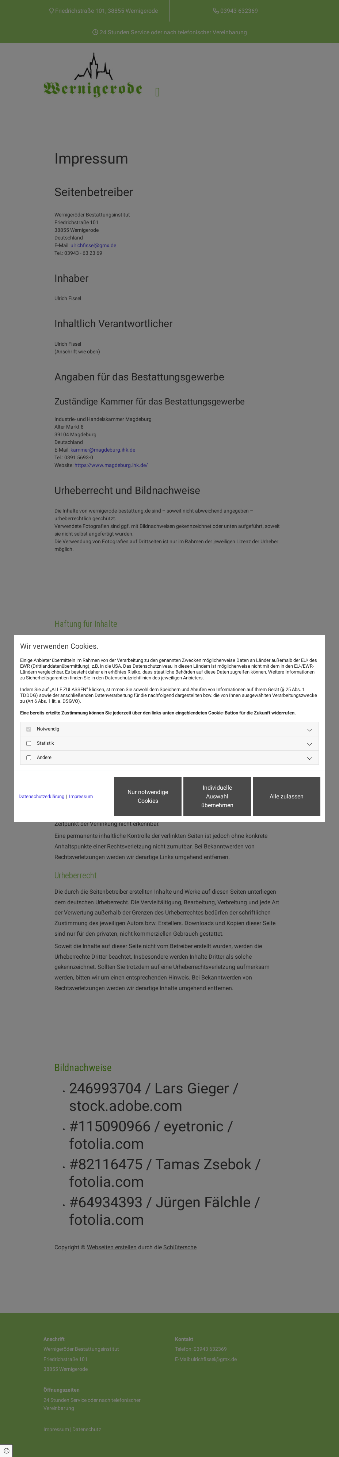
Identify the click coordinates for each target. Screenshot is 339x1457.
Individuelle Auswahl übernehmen (217, 796)
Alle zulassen (287, 796)
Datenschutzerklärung (41, 796)
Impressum (81, 796)
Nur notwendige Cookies (147, 796)
